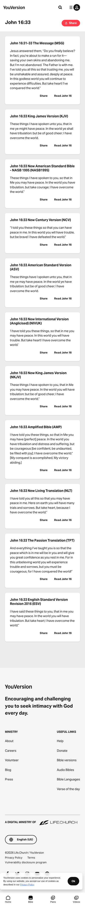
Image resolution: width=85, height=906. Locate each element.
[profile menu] (74, 7)
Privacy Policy (13, 857)
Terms (31, 857)
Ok (73, 881)
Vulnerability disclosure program (26, 862)
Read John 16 (63, 95)
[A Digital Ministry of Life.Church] (42, 820)
